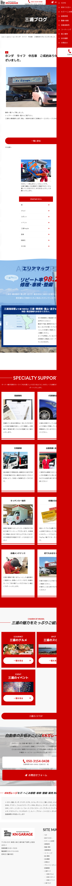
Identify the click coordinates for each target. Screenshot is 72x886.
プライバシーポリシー (51, 849)
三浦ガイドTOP (47, 712)
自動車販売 (48, 834)
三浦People (25, 225)
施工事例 (47, 840)
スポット (24, 213)
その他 (23, 243)
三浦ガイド (48, 855)
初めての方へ (48, 822)
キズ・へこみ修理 (50, 825)
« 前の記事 (9, 143)
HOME (3, 45)
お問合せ (47, 846)
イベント (24, 219)
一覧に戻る (41, 143)
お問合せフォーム (59, 10)
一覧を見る (22, 657)
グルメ (23, 207)
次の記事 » (62, 143)
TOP (45, 819)
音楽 (22, 231)
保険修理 (47, 828)
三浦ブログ (11, 45)
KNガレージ (32, 875)
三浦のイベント (51, 864)
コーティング (48, 837)
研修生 (23, 237)
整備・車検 (47, 831)
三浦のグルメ (50, 858)
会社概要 (47, 843)
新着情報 (47, 852)
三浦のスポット (51, 861)
